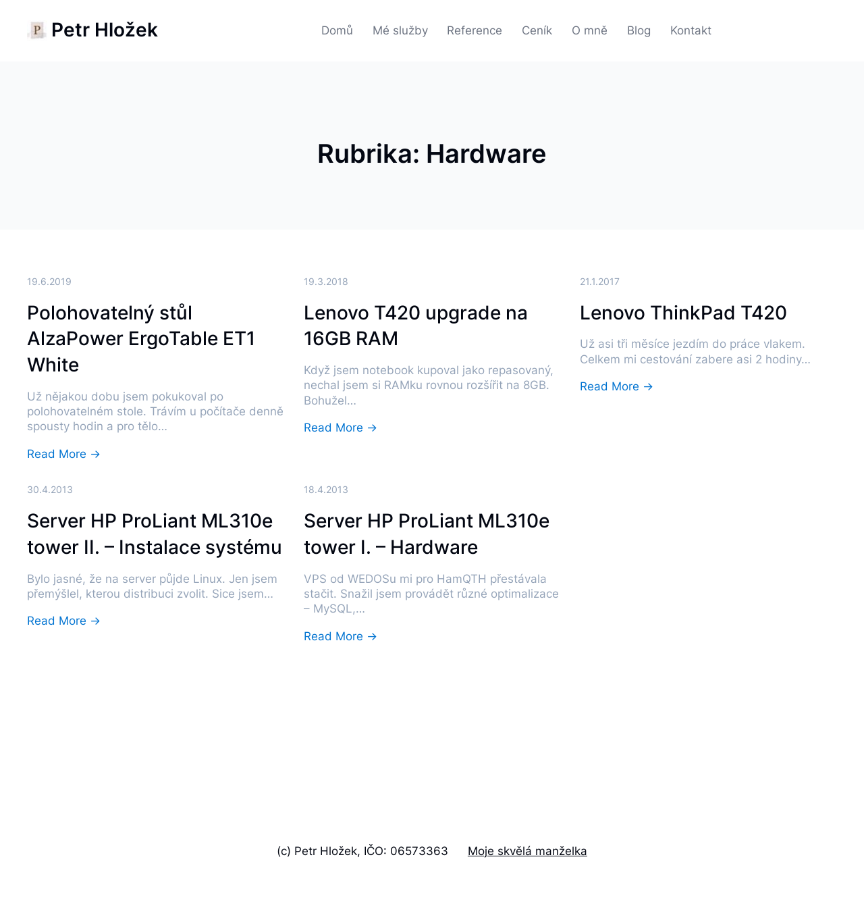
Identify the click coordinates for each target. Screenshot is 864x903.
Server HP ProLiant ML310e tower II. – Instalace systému (154, 534)
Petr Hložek (104, 29)
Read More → (64, 454)
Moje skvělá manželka (527, 851)
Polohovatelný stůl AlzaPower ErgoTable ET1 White (141, 338)
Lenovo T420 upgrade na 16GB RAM (416, 326)
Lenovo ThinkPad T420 (683, 312)
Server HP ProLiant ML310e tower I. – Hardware (426, 534)
